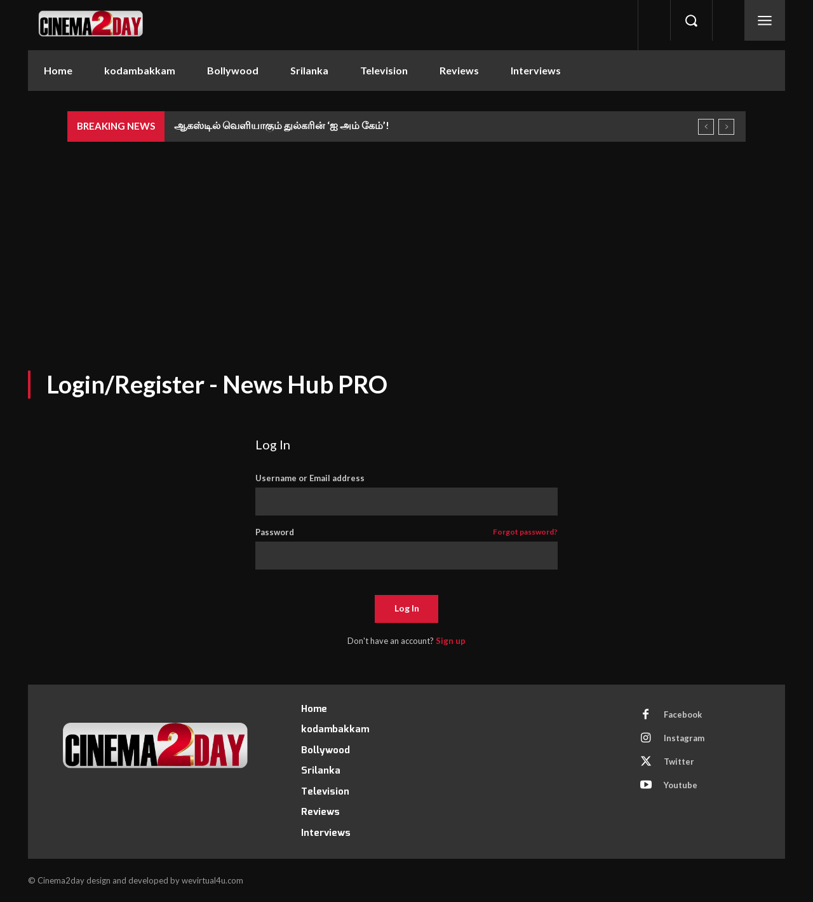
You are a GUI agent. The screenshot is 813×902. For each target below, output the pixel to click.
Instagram (684, 738)
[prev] (706, 127)
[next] (726, 127)
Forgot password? (525, 532)
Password (406, 532)
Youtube (680, 785)
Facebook (683, 714)
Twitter (679, 761)
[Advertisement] (406, 237)
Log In (406, 608)
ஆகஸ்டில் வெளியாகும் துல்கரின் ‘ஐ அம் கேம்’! (281, 125)
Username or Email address (310, 478)
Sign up (451, 641)
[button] (691, 20)
